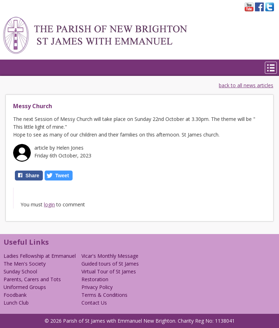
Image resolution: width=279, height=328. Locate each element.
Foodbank (15, 294)
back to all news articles (246, 85)
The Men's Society (25, 263)
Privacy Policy (97, 287)
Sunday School (20, 271)
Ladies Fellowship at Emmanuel (40, 255)
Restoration (94, 279)
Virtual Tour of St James (108, 271)
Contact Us (94, 302)
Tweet (62, 175)
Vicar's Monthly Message (109, 255)
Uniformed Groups (25, 287)
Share (32, 175)
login (49, 204)
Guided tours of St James (110, 263)
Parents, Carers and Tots (32, 279)
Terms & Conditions (104, 294)
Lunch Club (16, 302)
